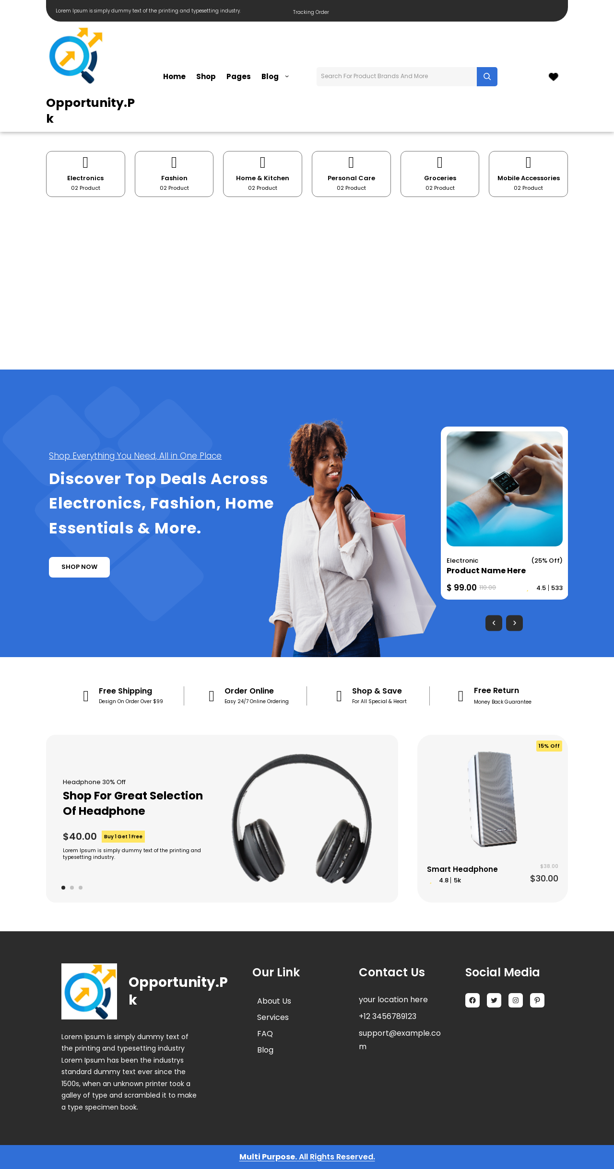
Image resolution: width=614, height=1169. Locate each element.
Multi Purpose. (268, 1156)
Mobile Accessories (528, 178)
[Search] (487, 76)
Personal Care (351, 178)
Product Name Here (486, 570)
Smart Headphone (462, 869)
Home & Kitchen (262, 178)
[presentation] (494, 622)
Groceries (440, 178)
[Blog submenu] (287, 76)
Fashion (174, 178)
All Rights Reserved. (336, 1156)
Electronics (85, 178)
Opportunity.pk (90, 110)
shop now (79, 566)
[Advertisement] (307, 283)
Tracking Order (311, 12)
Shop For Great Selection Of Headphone (133, 803)
